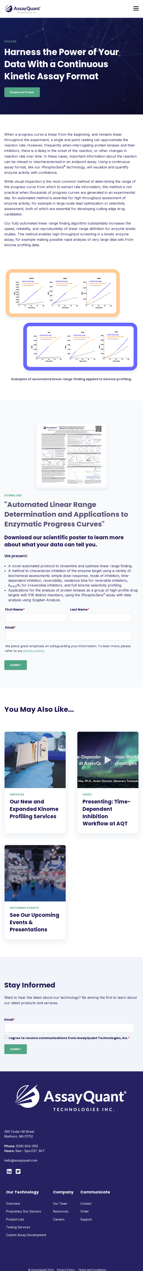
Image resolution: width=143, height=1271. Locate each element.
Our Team (60, 1203)
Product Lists (15, 1219)
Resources (60, 1211)
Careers (59, 1219)
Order (84, 1211)
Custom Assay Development (26, 1235)
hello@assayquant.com (20, 1160)
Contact (85, 1203)
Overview (13, 1203)
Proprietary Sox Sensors (23, 1211)
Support (86, 1219)
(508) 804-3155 (27, 1146)
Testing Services (18, 1227)
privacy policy (33, 651)
